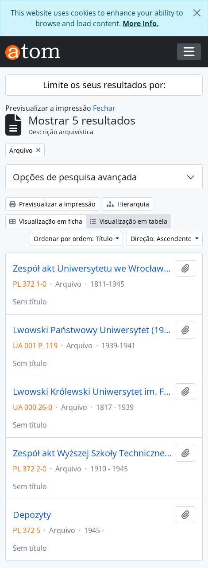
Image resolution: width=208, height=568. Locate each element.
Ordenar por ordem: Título (74, 238)
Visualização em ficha (45, 221)
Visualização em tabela (128, 221)
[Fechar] (197, 12)
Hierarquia (128, 204)
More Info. (141, 23)
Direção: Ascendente (162, 238)
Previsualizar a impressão (52, 204)
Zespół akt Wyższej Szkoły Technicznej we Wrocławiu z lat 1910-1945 (92, 453)
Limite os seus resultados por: (104, 85)
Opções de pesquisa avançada (75, 177)
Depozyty (32, 515)
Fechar (104, 108)
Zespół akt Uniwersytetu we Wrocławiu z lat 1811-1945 (92, 268)
